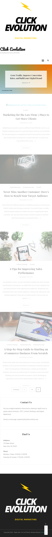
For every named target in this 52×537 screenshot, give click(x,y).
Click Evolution (12, 49)
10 (32, 390)
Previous (16, 390)
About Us (26, 83)
